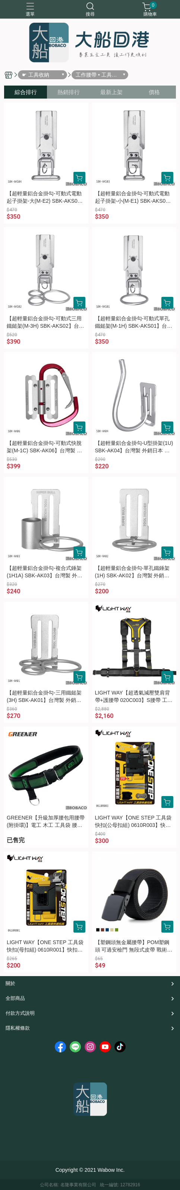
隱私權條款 (18, 1028)
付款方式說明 (20, 1013)
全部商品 (15, 998)
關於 (10, 983)
